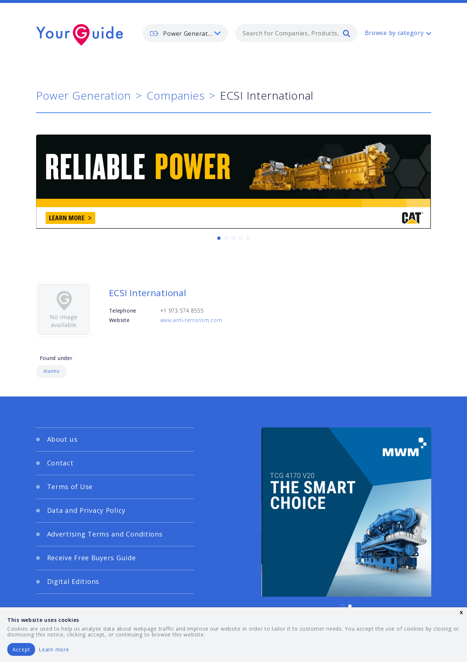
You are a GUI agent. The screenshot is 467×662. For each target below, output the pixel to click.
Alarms (51, 371)
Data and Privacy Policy (86, 510)
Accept (21, 649)
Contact (60, 462)
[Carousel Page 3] (233, 238)
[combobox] (296, 33)
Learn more (54, 649)
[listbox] (185, 33)
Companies (175, 95)
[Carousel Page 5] (248, 238)
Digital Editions (73, 581)
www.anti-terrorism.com (191, 320)
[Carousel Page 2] (226, 238)
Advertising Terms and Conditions (105, 534)
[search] (346, 33)
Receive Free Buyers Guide (91, 557)
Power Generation (83, 95)
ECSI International (147, 293)
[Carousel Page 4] (241, 238)
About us (62, 439)
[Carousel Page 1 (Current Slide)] (219, 238)
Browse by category (394, 33)
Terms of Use (70, 486)
